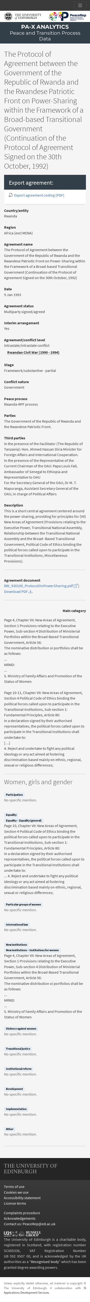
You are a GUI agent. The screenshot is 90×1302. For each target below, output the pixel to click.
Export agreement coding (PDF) (39, 195)
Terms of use (14, 1186)
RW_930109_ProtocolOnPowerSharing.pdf (41, 586)
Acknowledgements (20, 1218)
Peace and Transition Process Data (45, 36)
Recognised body (45, 1261)
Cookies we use (16, 1192)
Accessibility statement (22, 1198)
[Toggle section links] (80, 5)
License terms (15, 1203)
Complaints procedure (22, 1213)
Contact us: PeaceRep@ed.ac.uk (29, 1224)
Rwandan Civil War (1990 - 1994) (33, 352)
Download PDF (18, 591)
